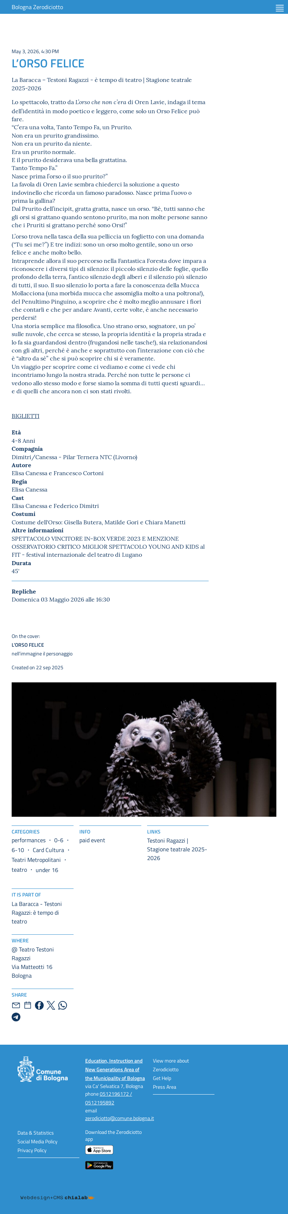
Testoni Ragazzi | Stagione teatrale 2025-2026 (177, 849)
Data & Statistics (35, 1132)
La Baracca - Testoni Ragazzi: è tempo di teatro (37, 912)
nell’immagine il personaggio (76, 644)
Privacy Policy (32, 1150)
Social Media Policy (37, 1141)
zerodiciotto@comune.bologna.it (119, 1118)
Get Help (162, 1078)
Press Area (164, 1086)
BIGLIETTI (25, 415)
